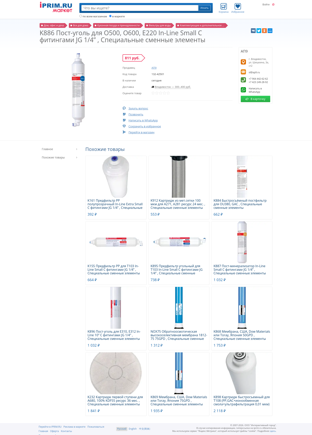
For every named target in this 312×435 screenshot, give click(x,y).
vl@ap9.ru (254, 72)
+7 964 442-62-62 (258, 78)
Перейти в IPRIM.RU (50, 426)
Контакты (66, 431)
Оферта (54, 431)
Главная (43, 431)
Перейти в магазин (142, 132)
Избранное (237, 8)
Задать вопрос (138, 108)
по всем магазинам (93, 16)
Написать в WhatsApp (143, 120)
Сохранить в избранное (145, 126)
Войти (265, 4)
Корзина (224, 8)
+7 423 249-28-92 (258, 82)
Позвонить (136, 114)
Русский (121, 428)
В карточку (255, 99)
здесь (273, 430)
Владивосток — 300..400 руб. (173, 87)
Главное (47, 149)
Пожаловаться (95, 426)
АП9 (153, 67)
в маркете (117, 16)
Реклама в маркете (74, 426)
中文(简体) (144, 428)
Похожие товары (53, 157)
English (133, 428)
